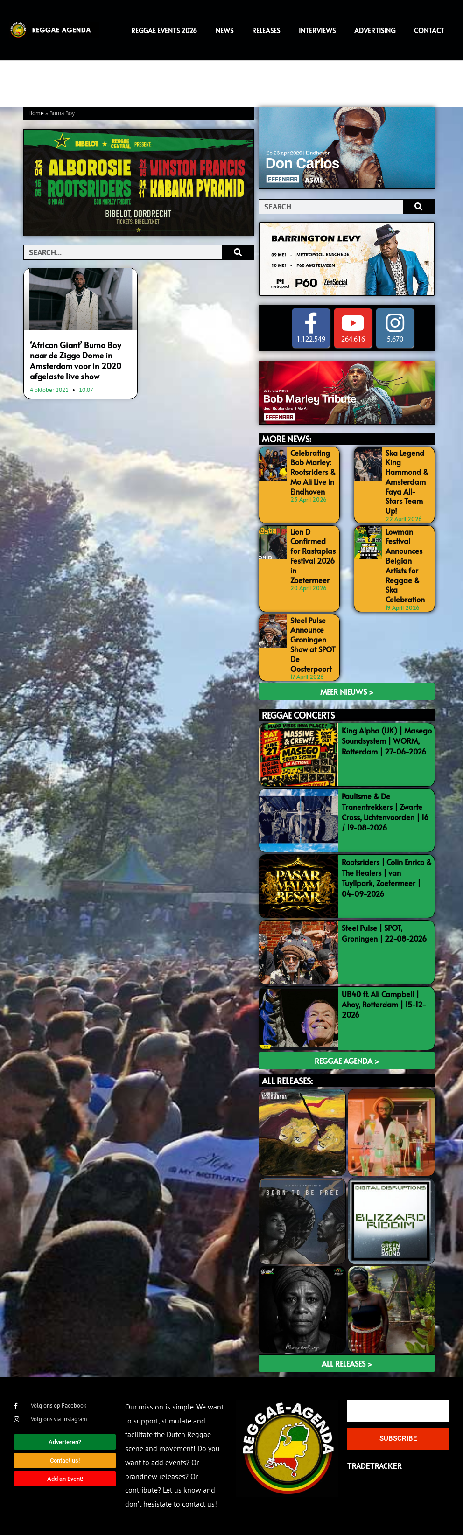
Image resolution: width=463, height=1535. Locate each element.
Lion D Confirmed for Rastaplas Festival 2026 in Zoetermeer (313, 555)
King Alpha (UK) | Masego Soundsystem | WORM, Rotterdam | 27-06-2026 (387, 740)
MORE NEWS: (286, 439)
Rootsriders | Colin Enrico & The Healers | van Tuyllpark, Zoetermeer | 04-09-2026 (387, 877)
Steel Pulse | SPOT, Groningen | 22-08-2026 (384, 932)
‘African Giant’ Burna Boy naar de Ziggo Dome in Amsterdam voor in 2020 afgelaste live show (75, 360)
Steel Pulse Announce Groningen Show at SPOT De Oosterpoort (313, 644)
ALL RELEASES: (287, 1081)
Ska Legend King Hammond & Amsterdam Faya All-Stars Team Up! (407, 481)
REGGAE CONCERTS (298, 715)
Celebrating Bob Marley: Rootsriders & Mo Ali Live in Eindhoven (313, 471)
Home (36, 114)
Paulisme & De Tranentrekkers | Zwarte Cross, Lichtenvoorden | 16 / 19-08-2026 (385, 811)
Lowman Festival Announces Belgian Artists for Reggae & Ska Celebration (405, 565)
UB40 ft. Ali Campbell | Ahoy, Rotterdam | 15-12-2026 (384, 1004)
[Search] (237, 252)
